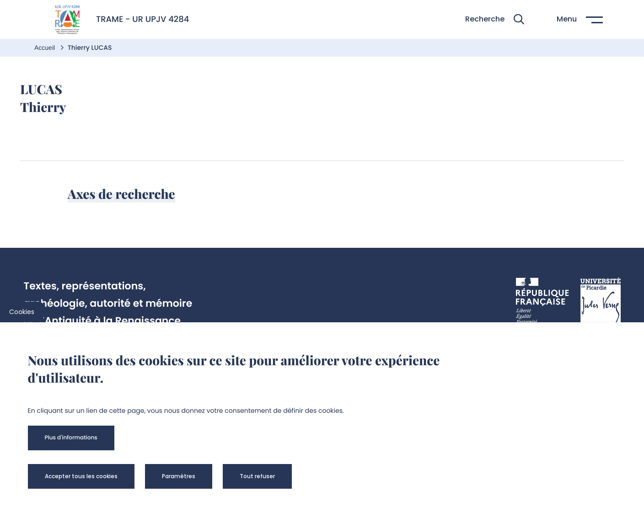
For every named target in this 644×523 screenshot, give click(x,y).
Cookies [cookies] (21, 311)
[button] (494, 19)
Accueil (45, 47)
